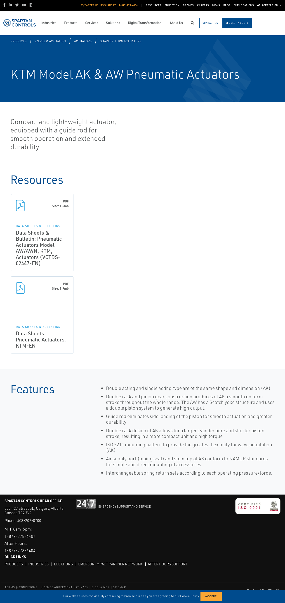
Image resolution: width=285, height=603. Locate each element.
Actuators (83, 41)
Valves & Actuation (50, 41)
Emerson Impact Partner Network (110, 564)
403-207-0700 (29, 520)
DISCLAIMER (101, 587)
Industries (38, 564)
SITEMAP (119, 587)
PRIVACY (82, 587)
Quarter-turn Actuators (120, 41)
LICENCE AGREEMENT (57, 587)
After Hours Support (167, 564)
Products (18, 41)
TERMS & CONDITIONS (21, 587)
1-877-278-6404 (20, 535)
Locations (63, 564)
